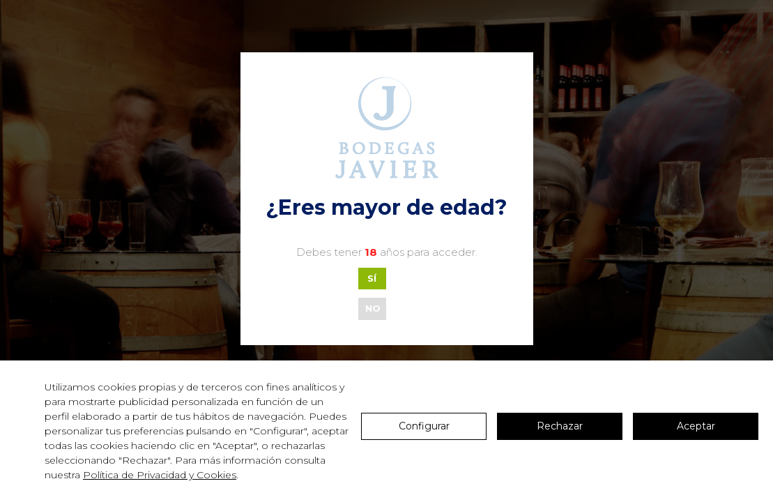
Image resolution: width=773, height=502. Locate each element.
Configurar (424, 426)
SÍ (371, 278)
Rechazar (560, 426)
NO (373, 308)
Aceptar (696, 426)
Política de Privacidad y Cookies (159, 475)
